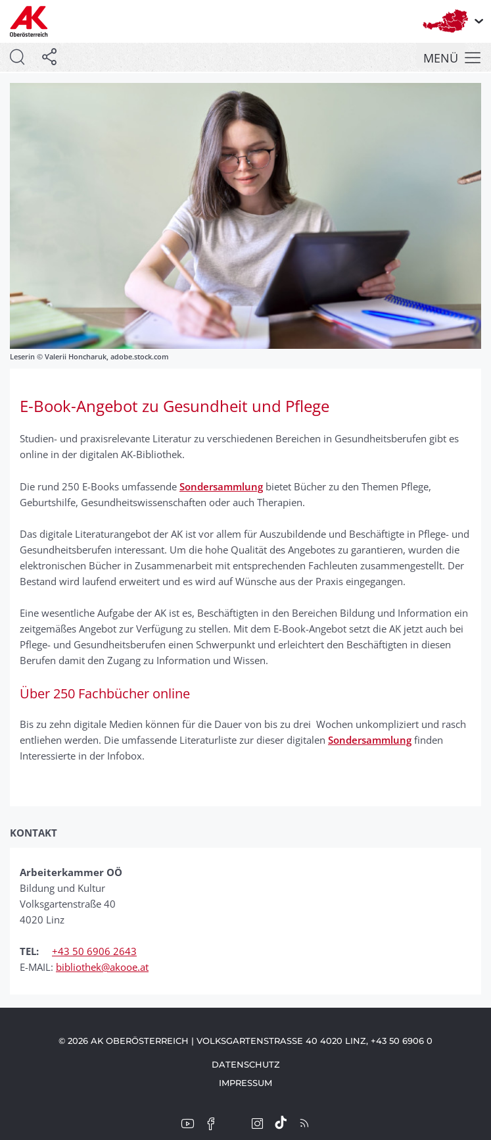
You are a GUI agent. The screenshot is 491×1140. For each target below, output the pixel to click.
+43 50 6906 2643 (94, 951)
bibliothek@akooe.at (102, 966)
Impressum (245, 1082)
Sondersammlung (221, 486)
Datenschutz (246, 1064)
